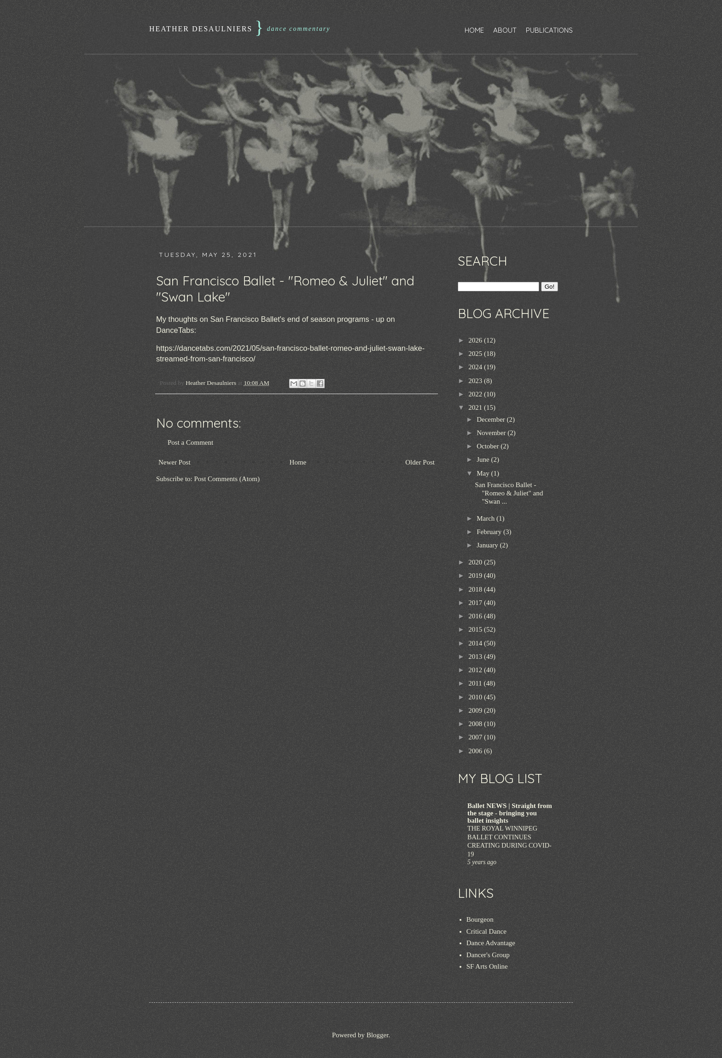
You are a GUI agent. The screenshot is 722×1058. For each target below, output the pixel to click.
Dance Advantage (490, 943)
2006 (476, 751)
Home (474, 30)
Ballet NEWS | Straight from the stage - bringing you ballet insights (509, 813)
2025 (476, 353)
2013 (476, 656)
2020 (476, 562)
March (486, 518)
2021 (476, 407)
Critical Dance (486, 931)
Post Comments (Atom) (227, 478)
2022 (476, 394)
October (489, 446)
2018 (476, 589)
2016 (476, 616)
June (484, 459)
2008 (476, 723)
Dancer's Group (488, 955)
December (492, 419)
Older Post (420, 462)
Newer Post (174, 462)
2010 (476, 697)
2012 (476, 670)
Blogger (378, 1035)
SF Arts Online (487, 966)
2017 (476, 602)
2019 (476, 575)
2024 (476, 367)
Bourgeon (480, 919)
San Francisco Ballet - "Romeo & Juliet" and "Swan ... (509, 493)
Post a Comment (190, 442)
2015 (476, 629)
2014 (476, 643)
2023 (476, 380)
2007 (476, 737)
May (484, 473)
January (488, 545)
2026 (476, 340)
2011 (475, 683)
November (492, 432)
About (505, 30)
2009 (476, 710)
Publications (549, 30)
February (490, 531)
